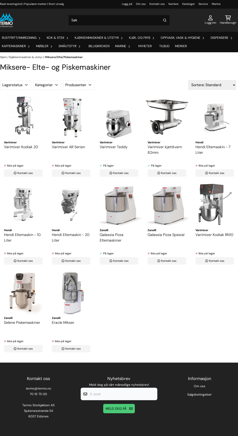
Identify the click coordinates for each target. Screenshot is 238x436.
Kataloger (188, 4)
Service (203, 4)
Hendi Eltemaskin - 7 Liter (213, 149)
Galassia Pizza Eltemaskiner (111, 237)
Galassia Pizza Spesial (166, 234)
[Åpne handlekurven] (228, 20)
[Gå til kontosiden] (210, 20)
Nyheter (145, 46)
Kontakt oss (157, 4)
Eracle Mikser (63, 322)
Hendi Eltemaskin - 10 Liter (22, 237)
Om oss (141, 4)
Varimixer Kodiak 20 (21, 146)
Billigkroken (99, 46)
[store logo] (6, 20)
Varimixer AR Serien (68, 146)
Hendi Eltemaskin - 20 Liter (70, 237)
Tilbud (164, 46)
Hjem (3, 57)
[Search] (164, 20)
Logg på (127, 4)
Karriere (173, 4)
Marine (216, 4)
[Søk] (119, 20)
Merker (181, 46)
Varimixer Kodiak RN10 (214, 234)
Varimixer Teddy (114, 146)
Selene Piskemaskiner (22, 322)
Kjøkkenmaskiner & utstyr (26, 57)
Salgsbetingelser (199, 395)
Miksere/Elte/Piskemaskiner (64, 57)
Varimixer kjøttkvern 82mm (165, 149)
